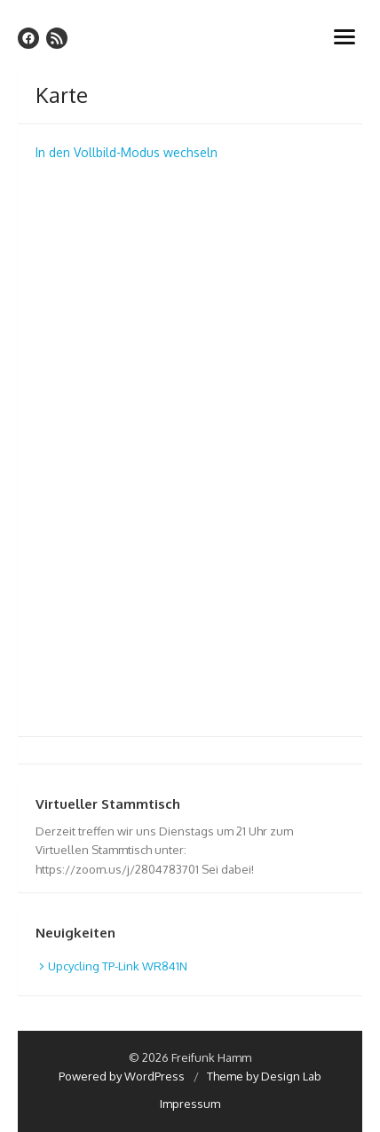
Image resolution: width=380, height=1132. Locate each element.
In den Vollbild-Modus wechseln (127, 152)
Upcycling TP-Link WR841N (117, 966)
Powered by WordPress (122, 1076)
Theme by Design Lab (264, 1076)
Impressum (190, 1103)
